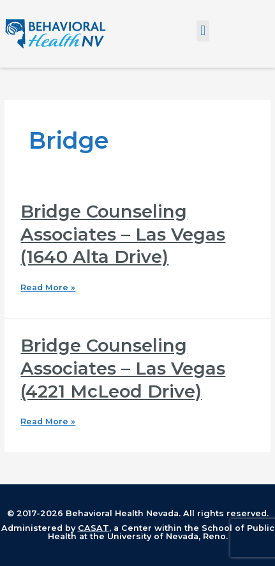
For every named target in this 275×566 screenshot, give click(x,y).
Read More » (47, 288)
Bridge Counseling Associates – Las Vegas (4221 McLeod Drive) (122, 368)
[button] (203, 30)
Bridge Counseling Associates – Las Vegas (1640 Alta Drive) (122, 234)
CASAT (93, 528)
